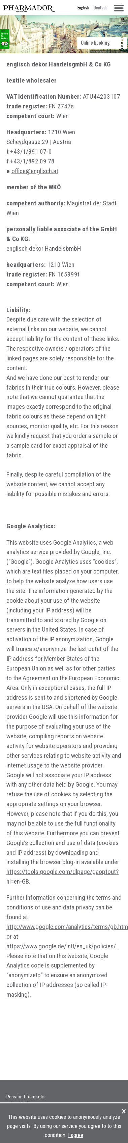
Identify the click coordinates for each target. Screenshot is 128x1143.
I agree (75, 1135)
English (83, 7)
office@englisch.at (34, 171)
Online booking (95, 42)
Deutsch (100, 7)
